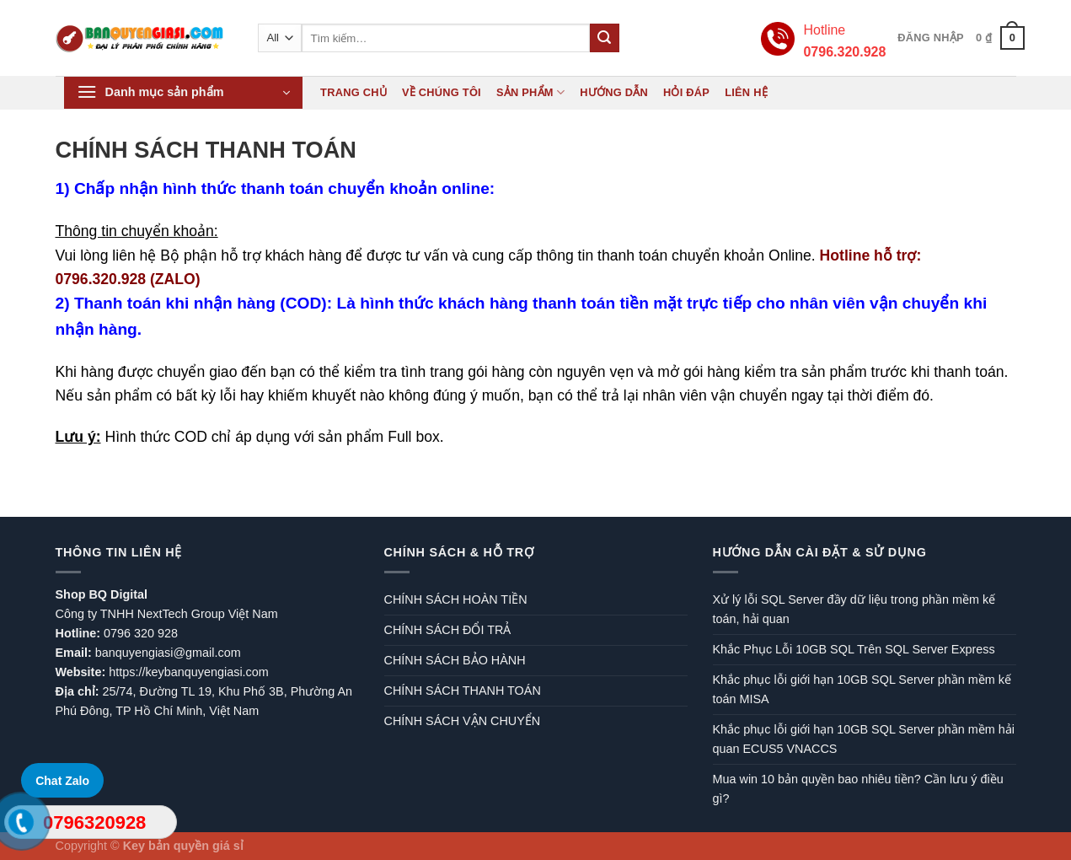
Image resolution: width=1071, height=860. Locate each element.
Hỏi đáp (686, 92)
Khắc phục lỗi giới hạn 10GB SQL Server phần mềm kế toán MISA (862, 689)
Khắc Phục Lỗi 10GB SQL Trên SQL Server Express (854, 649)
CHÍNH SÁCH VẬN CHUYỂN (462, 721)
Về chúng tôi (441, 92)
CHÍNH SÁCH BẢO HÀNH (455, 660)
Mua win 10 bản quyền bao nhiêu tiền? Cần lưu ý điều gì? (858, 788)
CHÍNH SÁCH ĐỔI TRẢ (447, 630)
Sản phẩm (530, 92)
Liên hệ (746, 92)
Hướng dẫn (614, 92)
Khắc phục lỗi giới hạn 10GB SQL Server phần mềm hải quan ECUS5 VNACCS (864, 739)
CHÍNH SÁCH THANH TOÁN (462, 690)
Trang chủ (353, 92)
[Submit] (604, 38)
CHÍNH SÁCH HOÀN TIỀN (455, 599)
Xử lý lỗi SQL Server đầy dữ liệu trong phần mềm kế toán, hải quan (854, 609)
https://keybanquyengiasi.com (189, 672)
